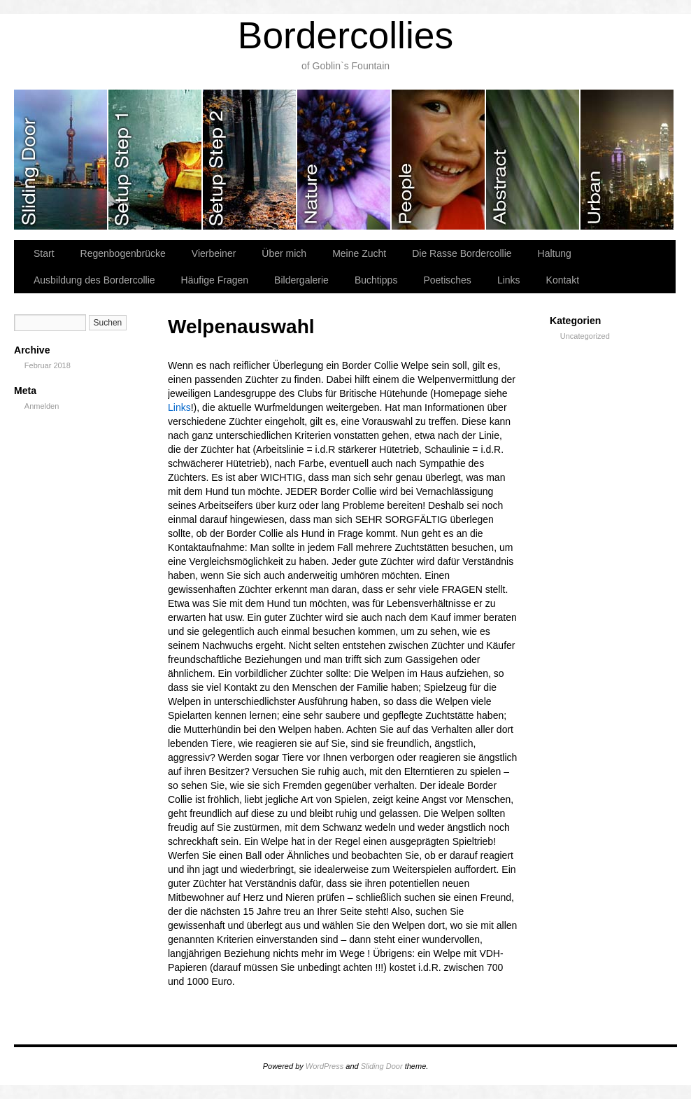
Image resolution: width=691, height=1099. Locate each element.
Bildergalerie (301, 280)
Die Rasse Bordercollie (461, 253)
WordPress (324, 1066)
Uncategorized (585, 336)
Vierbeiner (214, 253)
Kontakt (562, 280)
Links (508, 280)
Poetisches (447, 280)
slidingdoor (61, 160)
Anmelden (41, 406)
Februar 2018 (47, 365)
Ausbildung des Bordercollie (94, 280)
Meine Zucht (359, 253)
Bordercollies (345, 35)
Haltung (554, 253)
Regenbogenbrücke (123, 253)
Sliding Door (382, 1066)
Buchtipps (376, 280)
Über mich (284, 253)
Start (44, 253)
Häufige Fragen (215, 280)
